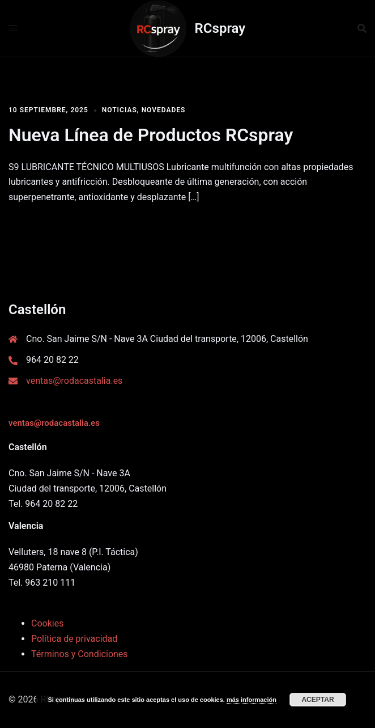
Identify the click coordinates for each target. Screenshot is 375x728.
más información (251, 699)
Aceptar (317, 700)
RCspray (220, 28)
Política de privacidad (74, 638)
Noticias (119, 110)
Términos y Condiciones (79, 654)
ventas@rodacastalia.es (74, 380)
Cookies (47, 623)
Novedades (164, 110)
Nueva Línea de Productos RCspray (150, 135)
